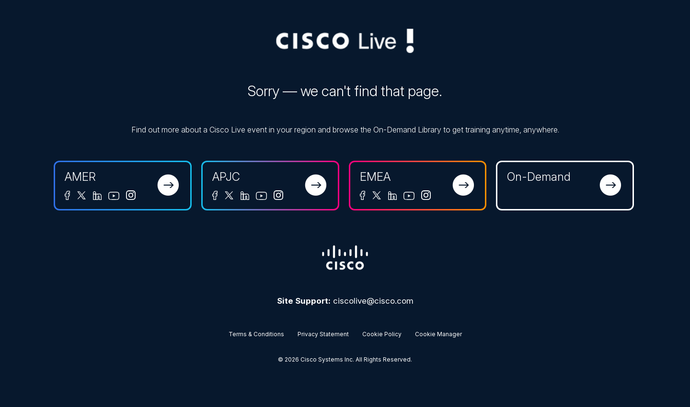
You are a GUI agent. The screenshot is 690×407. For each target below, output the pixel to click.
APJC (226, 177)
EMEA (375, 177)
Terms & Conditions (256, 334)
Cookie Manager (438, 334)
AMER (80, 177)
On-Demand (539, 177)
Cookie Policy (382, 334)
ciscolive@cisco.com (373, 301)
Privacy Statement (323, 334)
